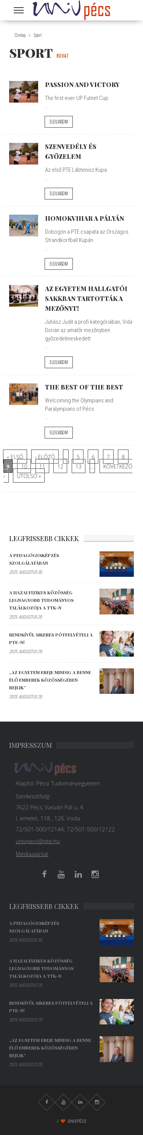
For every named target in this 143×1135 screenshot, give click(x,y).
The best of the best (84, 387)
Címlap (20, 35)
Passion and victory (82, 84)
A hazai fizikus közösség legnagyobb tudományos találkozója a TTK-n (41, 600)
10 (24, 466)
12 (60, 466)
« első (15, 457)
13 (79, 466)
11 (42, 466)
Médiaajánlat (32, 854)
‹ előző (45, 457)
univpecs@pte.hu (38, 841)
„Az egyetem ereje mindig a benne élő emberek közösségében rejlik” (50, 679)
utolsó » (29, 476)
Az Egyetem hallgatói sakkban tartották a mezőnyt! (86, 298)
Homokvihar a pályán (84, 218)
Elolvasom (59, 122)
